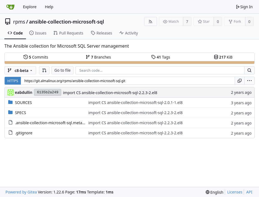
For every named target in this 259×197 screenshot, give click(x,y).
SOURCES (23, 102)
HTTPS (12, 80)
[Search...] (249, 70)
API (249, 192)
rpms (19, 21)
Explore (29, 6)
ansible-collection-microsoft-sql (66, 21)
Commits (36, 57)
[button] (44, 70)
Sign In (244, 6)
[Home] (10, 7)
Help (49, 6)
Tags (160, 57)
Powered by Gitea (21, 192)
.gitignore (24, 132)
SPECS (20, 112)
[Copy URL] (240, 81)
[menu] (249, 81)
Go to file (62, 70)
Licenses (235, 192)
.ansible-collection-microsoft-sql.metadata (52, 122)
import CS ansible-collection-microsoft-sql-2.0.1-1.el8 (135, 102)
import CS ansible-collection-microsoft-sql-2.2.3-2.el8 (110, 92)
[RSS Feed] (150, 21)
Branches (98, 57)
